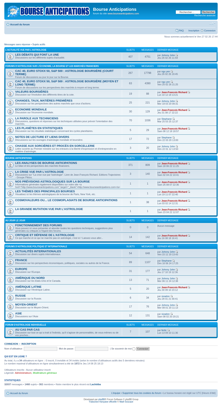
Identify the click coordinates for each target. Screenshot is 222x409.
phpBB (101, 399)
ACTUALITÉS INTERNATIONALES (38, 251)
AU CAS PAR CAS (27, 329)
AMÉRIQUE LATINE (28, 286)
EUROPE (21, 269)
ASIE (18, 313)
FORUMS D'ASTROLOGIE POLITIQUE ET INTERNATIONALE (36, 246)
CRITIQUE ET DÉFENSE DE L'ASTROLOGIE (45, 235)
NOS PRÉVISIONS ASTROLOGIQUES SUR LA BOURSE (52, 181)
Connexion (209, 30)
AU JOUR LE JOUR (15, 220)
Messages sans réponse (17, 44)
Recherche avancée (204, 15)
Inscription (193, 30)
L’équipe (115, 393)
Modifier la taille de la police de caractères (212, 24)
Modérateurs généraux (45, 373)
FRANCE (21, 260)
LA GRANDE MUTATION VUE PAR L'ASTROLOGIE (49, 209)
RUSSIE (20, 295)
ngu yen (166, 71)
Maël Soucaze (126, 402)
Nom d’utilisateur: (13, 348)
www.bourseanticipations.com (123, 13)
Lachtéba (95, 384)
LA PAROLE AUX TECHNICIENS (36, 118)
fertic (164, 330)
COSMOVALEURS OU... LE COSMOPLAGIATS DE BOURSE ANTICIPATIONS (66, 200)
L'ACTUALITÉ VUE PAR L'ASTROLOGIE (25, 50)
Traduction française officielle (103, 402)
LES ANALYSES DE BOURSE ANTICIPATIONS (46, 163)
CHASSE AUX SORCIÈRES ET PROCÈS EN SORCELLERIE (55, 145)
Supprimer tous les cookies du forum (141, 393)
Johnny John (168, 55)
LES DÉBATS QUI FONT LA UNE (37, 54)
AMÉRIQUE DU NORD (30, 278)
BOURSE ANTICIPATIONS (18, 158)
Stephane (167, 119)
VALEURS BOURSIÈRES (31, 91)
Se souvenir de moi (123, 348)
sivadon (166, 296)
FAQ (181, 30)
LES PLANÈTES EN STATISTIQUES (39, 128)
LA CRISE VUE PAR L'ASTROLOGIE (39, 171)
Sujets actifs (38, 44)
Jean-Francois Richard (174, 92)
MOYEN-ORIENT (26, 304)
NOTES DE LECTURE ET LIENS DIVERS (42, 137)
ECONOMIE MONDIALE (31, 109)
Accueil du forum (20, 24)
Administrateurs (23, 373)
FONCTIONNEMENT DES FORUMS (38, 225)
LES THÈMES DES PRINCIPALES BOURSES (45, 191)
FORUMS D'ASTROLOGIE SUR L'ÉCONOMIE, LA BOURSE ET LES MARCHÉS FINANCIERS (52, 66)
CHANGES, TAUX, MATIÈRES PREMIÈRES (43, 100)
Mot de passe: (66, 348)
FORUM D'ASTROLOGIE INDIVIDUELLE (25, 325)
